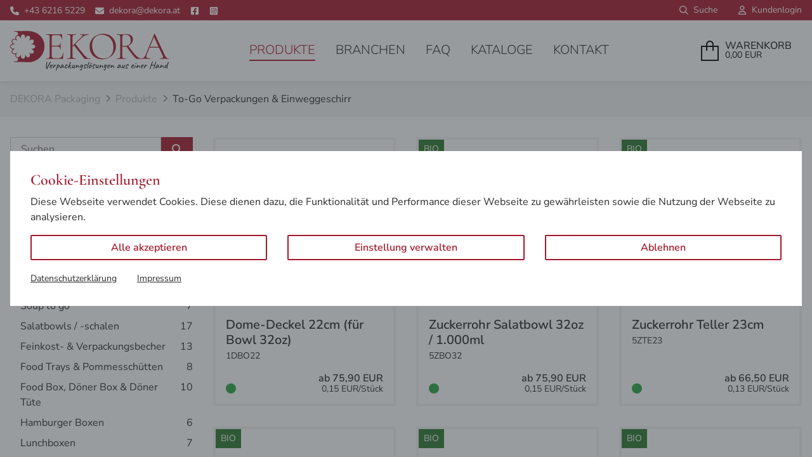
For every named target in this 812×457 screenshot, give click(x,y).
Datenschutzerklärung (73, 278)
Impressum (159, 278)
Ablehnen (663, 248)
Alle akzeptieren (149, 248)
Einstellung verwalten (406, 248)
